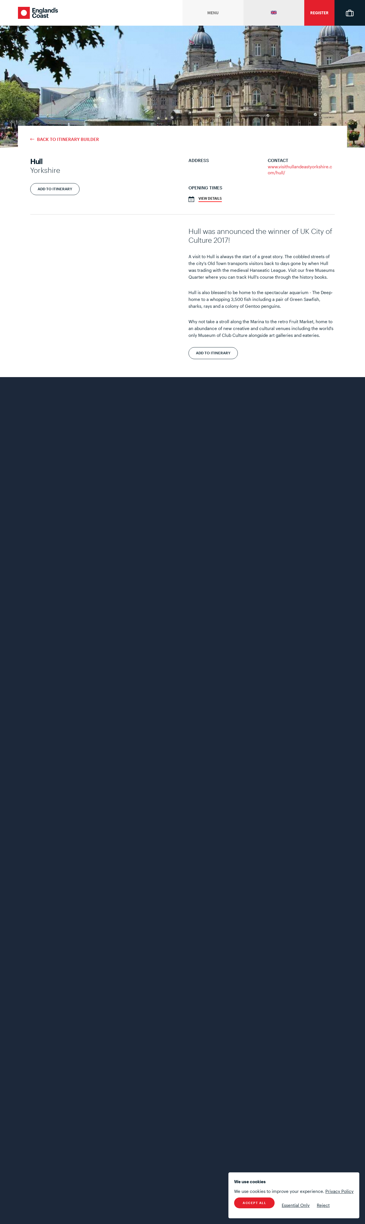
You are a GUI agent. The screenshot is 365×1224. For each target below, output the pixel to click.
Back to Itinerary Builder (68, 139)
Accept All (254, 1203)
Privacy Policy (339, 1191)
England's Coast (38, 13)
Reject (323, 1205)
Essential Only (296, 1205)
